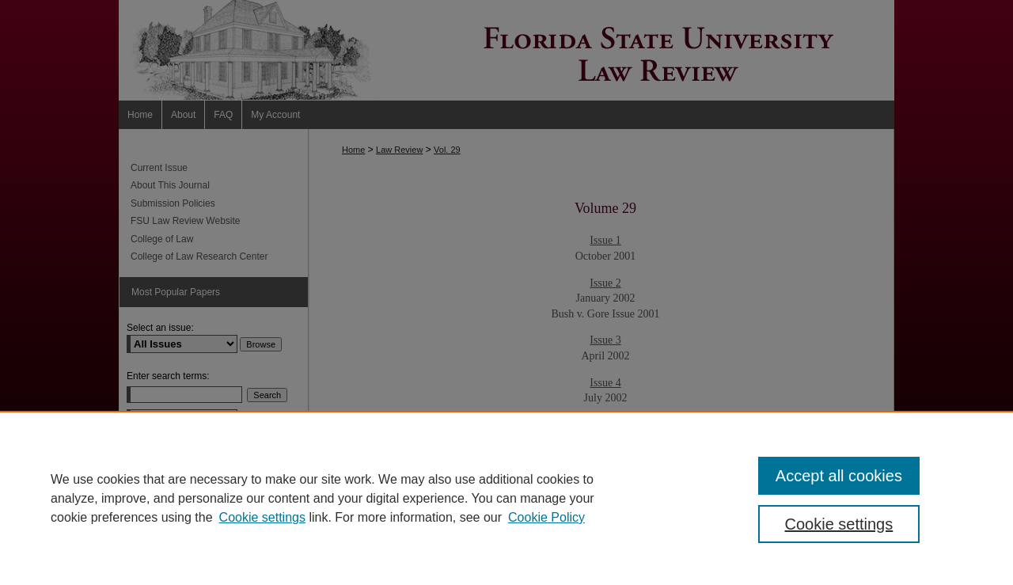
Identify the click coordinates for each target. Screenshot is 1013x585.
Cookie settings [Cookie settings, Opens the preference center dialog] (839, 524)
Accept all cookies (839, 475)
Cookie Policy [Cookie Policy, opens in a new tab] (546, 517)
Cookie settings (262, 517)
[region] (506, 498)
